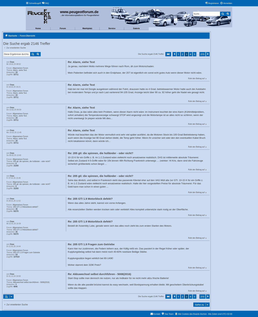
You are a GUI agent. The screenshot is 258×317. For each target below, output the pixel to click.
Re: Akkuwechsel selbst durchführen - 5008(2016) (99, 274)
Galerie (136, 28)
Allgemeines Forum (20, 68)
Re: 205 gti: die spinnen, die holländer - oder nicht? (100, 153)
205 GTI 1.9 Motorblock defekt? (25, 207)
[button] (168, 54)
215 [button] (202, 54)
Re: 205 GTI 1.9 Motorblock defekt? (90, 198)
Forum (63, 28)
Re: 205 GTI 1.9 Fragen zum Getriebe (91, 244)
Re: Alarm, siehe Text (81, 62)
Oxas (12, 62)
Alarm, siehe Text (20, 70)
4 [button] (190, 54)
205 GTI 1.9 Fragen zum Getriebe (26, 252)
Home (38, 28)
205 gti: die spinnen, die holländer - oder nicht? (31, 161)
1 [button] (178, 54)
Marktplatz (87, 28)
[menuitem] (45, 3)
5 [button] (194, 54)
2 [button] (182, 54)
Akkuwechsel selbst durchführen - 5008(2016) (31, 282)
